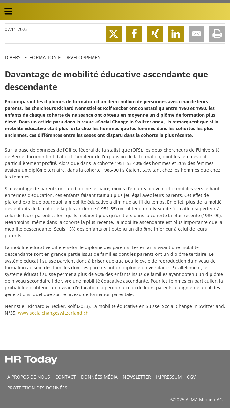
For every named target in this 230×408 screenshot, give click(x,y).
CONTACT (65, 377)
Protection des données (37, 388)
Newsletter (137, 377)
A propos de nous (28, 377)
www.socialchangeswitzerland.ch (53, 313)
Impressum (169, 377)
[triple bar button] (8, 11)
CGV (191, 377)
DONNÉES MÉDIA (99, 377)
